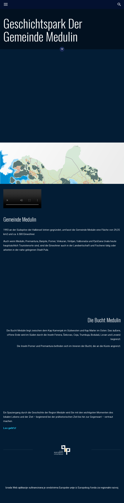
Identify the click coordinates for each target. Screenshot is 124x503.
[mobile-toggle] (5, 4)
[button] (119, 4)
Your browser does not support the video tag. (22, 198)
